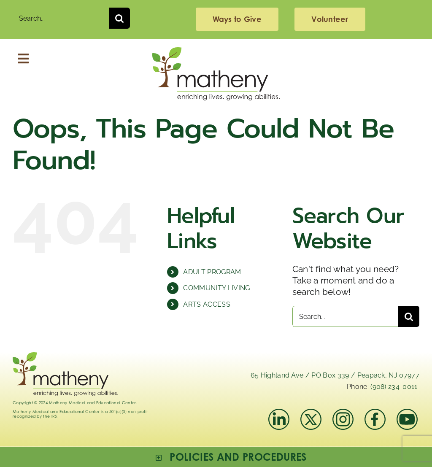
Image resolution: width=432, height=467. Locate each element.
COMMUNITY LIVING (216, 288)
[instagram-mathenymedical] (343, 419)
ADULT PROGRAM (212, 272)
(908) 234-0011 (393, 387)
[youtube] (407, 413)
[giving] (237, 19)
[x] (310, 413)
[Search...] (61, 18)
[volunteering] (329, 19)
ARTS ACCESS (206, 304)
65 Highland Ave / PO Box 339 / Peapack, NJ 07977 (335, 375)
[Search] (119, 18)
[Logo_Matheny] (216, 51)
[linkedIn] (278, 413)
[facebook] (375, 413)
